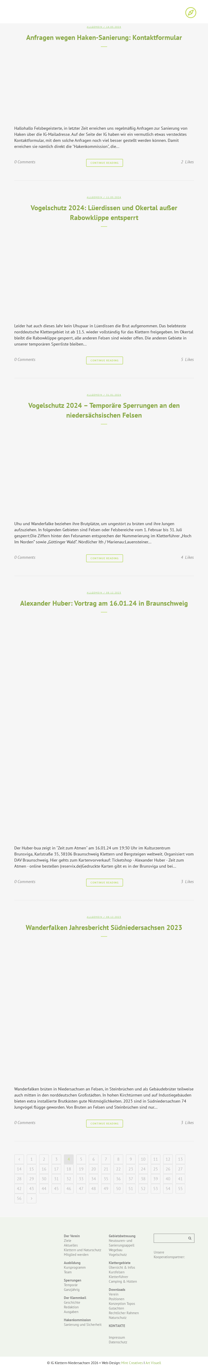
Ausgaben (71, 1312)
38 (143, 1178)
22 (118, 1169)
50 (118, 1188)
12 (168, 1159)
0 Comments (24, 161)
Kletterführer (118, 1277)
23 (130, 1169)
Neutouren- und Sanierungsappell (121, 1242)
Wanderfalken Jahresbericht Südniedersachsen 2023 (104, 927)
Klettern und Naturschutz (82, 1250)
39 (155, 1178)
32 (68, 1178)
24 (143, 1169)
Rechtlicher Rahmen (124, 1313)
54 (168, 1188)
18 (68, 1169)
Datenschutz (118, 1342)
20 (93, 1169)
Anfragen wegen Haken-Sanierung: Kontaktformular (104, 37)
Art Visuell (153, 1363)
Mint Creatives (132, 1363)
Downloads (117, 1289)
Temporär (71, 1285)
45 (56, 1188)
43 (31, 1188)
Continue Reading (105, 162)
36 (118, 1178)
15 (31, 1169)
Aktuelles (71, 1245)
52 (143, 1188)
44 (44, 1188)
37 (130, 1178)
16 (44, 1169)
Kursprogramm (75, 1267)
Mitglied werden (76, 1254)
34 (93, 1178)
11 (155, 1159)
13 (180, 1159)
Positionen (116, 1299)
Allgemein (94, 26)
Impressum (117, 1337)
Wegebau (115, 1250)
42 (19, 1188)
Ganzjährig (72, 1289)
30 (44, 1178)
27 (180, 1169)
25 (155, 1169)
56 (19, 1198)
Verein (113, 1294)
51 (130, 1188)
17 (56, 1169)
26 (168, 1169)
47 (81, 1188)
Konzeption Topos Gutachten (122, 1305)
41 (180, 1178)
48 (93, 1188)
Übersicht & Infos (122, 1267)
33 (81, 1178)
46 (68, 1188)
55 (180, 1188)
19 (81, 1169)
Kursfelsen (116, 1272)
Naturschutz (118, 1317)
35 (106, 1178)
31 (56, 1178)
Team (68, 1272)
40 (168, 1178)
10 (143, 1159)
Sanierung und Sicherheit (83, 1324)
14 (19, 1169)
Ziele (67, 1240)
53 (155, 1188)
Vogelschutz (118, 1254)
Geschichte (72, 1302)
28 (19, 1178)
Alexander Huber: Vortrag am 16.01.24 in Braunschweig (104, 603)
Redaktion (71, 1307)
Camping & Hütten (123, 1281)
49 (106, 1188)
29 (31, 1178)
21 (106, 1169)
